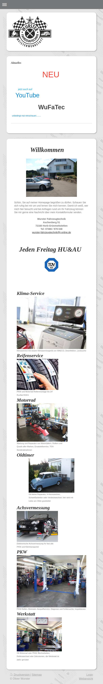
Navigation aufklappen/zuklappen (51, 4)
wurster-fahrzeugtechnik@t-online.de (51, 232)
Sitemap (37, 674)
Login (89, 674)
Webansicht (86, 678)
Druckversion (20, 674)
